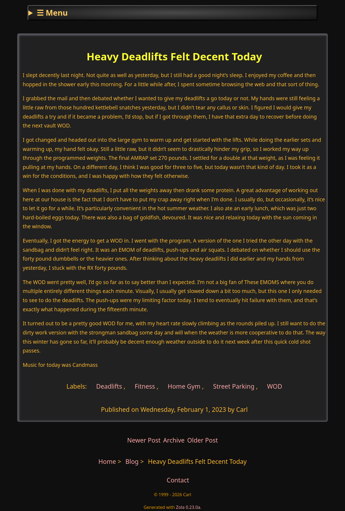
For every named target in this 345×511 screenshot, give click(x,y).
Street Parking (233, 386)
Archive (174, 440)
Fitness (145, 386)
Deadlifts (108, 386)
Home (107, 461)
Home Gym (184, 386)
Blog (132, 461)
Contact (178, 480)
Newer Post (144, 440)
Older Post (202, 440)
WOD (274, 386)
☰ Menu (52, 12)
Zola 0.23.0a (188, 507)
